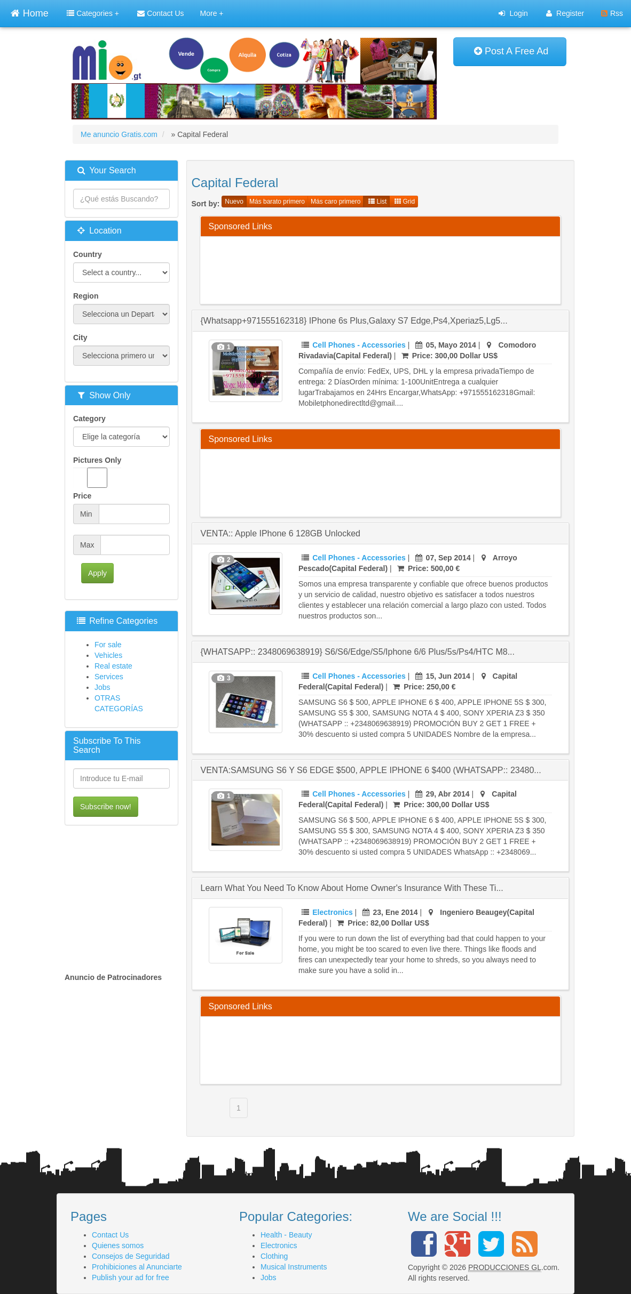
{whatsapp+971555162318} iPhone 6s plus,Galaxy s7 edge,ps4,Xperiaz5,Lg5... (354, 320)
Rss (612, 13)
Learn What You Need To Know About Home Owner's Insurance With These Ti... (352, 888)
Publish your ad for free (130, 1277)
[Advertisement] (403, 269)
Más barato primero (277, 201)
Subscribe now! (105, 806)
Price (82, 496)
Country (87, 254)
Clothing (274, 1256)
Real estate (113, 666)
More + (212, 13)
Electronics (332, 912)
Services (108, 676)
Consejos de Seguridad (131, 1256)
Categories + (93, 13)
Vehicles (108, 655)
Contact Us (160, 13)
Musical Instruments (294, 1267)
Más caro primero (335, 201)
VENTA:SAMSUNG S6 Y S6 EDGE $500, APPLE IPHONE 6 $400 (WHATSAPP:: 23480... (371, 770)
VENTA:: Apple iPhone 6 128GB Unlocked (280, 533)
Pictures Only (97, 472)
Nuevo (234, 201)
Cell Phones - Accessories (359, 345)
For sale (108, 644)
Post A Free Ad (511, 51)
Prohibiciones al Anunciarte (137, 1267)
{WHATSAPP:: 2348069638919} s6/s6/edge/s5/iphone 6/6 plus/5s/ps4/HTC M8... (358, 651)
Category (89, 418)
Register (565, 13)
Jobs (102, 687)
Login (513, 13)
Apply (97, 573)
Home (29, 12)
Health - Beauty (286, 1235)
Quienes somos (118, 1245)
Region (85, 296)
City (80, 337)
